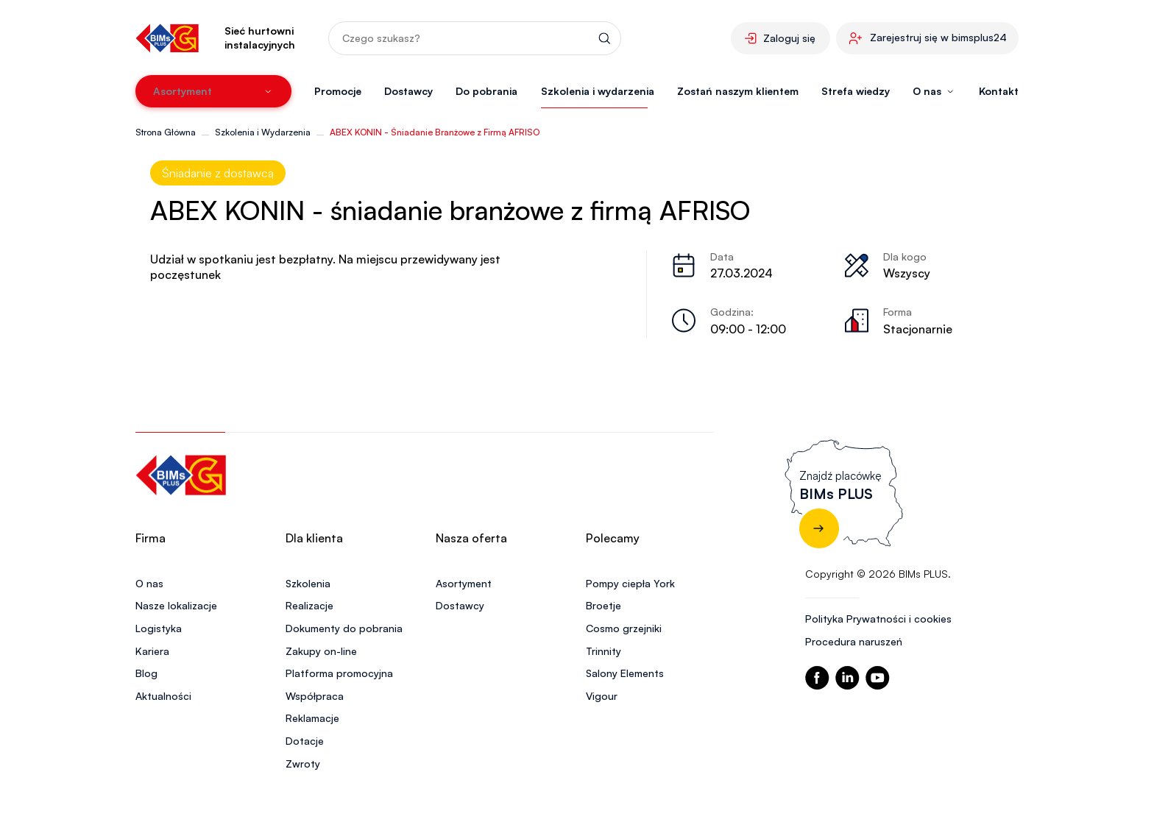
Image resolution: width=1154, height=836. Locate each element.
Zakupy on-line (321, 651)
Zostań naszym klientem (738, 91)
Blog (146, 673)
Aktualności (163, 696)
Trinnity (603, 651)
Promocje (337, 91)
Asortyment (464, 583)
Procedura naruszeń (853, 641)
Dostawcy (408, 91)
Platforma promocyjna (339, 673)
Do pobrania (486, 91)
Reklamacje (312, 718)
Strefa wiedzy (855, 91)
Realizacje (309, 605)
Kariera (152, 651)
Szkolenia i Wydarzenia (263, 132)
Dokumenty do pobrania (344, 628)
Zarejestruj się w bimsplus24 (938, 37)
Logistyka (158, 628)
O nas (149, 583)
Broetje (603, 605)
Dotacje (305, 740)
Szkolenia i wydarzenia (597, 91)
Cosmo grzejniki (624, 628)
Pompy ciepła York (630, 583)
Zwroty (303, 763)
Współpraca (315, 696)
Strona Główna (165, 132)
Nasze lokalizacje (176, 605)
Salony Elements (625, 673)
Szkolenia (308, 583)
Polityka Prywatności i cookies (878, 618)
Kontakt (999, 91)
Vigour (601, 696)
